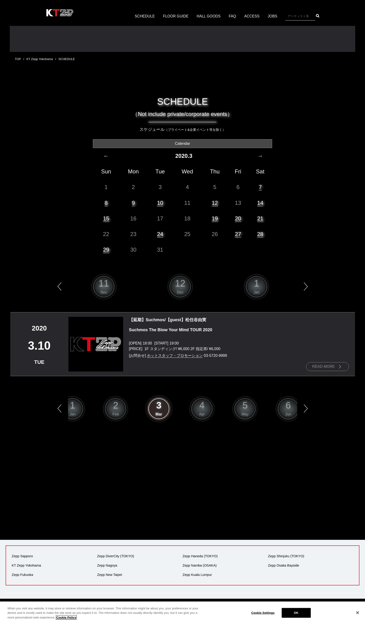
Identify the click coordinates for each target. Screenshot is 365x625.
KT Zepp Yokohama (40, 59)
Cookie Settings (263, 618)
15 (106, 218)
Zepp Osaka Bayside (283, 565)
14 (260, 202)
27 (238, 234)
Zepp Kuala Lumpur (197, 574)
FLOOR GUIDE (175, 16)
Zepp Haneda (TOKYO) (200, 556)
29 (106, 249)
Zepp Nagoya (107, 565)
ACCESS (252, 16)
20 (238, 218)
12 (215, 202)
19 (215, 218)
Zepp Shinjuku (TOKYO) (286, 556)
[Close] (357, 618)
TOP (18, 59)
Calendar (182, 143)
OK (296, 618)
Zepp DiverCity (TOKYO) (115, 556)
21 (260, 218)
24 (160, 234)
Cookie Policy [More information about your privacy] (66, 623)
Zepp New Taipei (109, 574)
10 (160, 202)
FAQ (232, 16)
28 (260, 234)
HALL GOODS (209, 16)
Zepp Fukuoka (22, 574)
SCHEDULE (144, 16)
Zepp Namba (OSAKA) (199, 565)
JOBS (273, 16)
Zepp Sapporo (22, 556)
